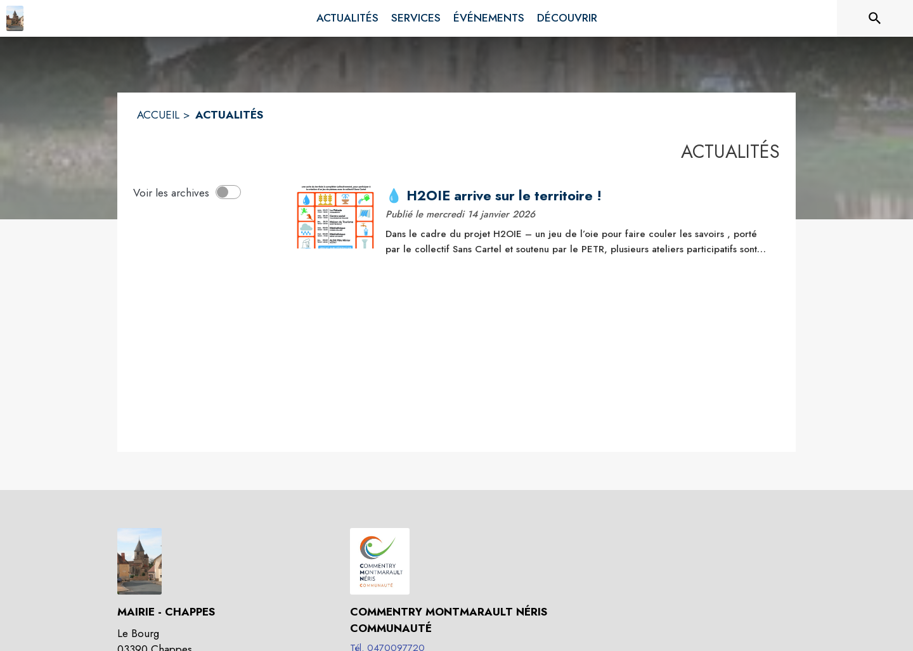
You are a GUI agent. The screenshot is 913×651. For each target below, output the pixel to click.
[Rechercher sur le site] (875, 18)
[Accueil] (14, 18)
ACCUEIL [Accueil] (158, 114)
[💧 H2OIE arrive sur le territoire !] (578, 196)
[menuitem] (347, 18)
